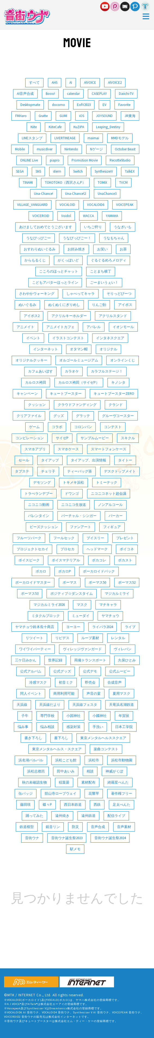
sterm (57, 171)
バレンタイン (38, 515)
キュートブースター (66, 393)
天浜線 (22, 704)
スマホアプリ (35, 449)
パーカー (116, 515)
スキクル (128, 438)
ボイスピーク (29, 560)
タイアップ (50, 460)
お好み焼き (76, 249)
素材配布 (88, 782)
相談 (90, 771)
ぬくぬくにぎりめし (64, 304)
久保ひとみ (127, 660)
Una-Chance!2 (75, 193)
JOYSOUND (104, 116)
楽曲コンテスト (106, 749)
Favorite (124, 104)
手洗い (98, 727)
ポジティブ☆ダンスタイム (71, 593)
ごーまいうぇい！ (104, 282)
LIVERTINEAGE (65, 138)
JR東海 (130, 116)
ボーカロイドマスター (33, 582)
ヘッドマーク (97, 549)
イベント (33, 338)
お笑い (102, 249)
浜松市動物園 (121, 760)
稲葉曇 (64, 782)
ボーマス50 (97, 582)
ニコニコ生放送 (73, 504)
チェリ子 (48, 471)
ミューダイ (81, 615)
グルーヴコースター (118, 415)
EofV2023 (84, 104)
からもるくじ (35, 260)
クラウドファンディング (77, 404)
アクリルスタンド (113, 315)
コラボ (57, 427)
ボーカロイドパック (99, 571)
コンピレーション (30, 438)
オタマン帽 (79, 349)
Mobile (20, 149)
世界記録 (55, 660)
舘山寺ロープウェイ (60, 793)
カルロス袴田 (35, 382)
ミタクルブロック (46, 615)
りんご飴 (99, 304)
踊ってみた (34, 815)
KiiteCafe (55, 127)
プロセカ (67, 549)
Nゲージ (96, 149)
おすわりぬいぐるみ (40, 249)
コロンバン (83, 427)
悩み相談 (47, 727)
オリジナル (108, 349)
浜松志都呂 (36, 771)
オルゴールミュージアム (78, 360)
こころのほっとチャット (58, 271)
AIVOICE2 (115, 82)
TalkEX (130, 171)
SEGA (20, 171)
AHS (54, 82)
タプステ (22, 471)
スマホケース (68, 449)
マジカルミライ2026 (49, 604)
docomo (58, 104)
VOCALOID (67, 204)
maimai (93, 138)
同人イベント (30, 693)
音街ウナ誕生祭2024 (110, 838)
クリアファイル (29, 415)
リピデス (62, 638)
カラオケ (72, 371)
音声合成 (98, 826)
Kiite (33, 127)
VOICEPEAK (124, 204)
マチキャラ (108, 604)
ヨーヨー (73, 627)
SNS (38, 171)
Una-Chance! (43, 193)
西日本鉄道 (73, 804)
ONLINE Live (29, 160)
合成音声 (114, 682)
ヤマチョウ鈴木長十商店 (34, 627)
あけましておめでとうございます (45, 227)
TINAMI (28, 182)
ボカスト (125, 560)
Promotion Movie (85, 160)
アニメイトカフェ (60, 327)
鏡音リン (53, 826)
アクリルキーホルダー (69, 315)
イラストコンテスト (68, 338)
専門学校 (47, 715)
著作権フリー (121, 793)
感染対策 (73, 727)
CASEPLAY (99, 93)
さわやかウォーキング (36, 293)
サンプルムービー (95, 438)
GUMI (63, 116)
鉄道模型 (27, 826)
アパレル (94, 327)
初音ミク (66, 682)
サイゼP (62, 438)
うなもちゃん (113, 238)
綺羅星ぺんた (118, 782)
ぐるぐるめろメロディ (108, 260)
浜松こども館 (65, 760)
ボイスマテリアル (66, 560)
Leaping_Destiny (108, 127)
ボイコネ (127, 549)
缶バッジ (26, 793)
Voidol (66, 216)
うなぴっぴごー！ (77, 238)
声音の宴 (94, 693)
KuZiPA (78, 127)
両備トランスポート (90, 660)
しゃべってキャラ (80, 293)
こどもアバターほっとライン (55, 282)
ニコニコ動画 (38, 504)
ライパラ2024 (102, 627)
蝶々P (47, 804)
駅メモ (75, 849)
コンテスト (113, 427)
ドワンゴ (72, 493)
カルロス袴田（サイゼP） (78, 382)
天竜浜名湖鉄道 (121, 704)
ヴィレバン (122, 649)
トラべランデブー (38, 493)
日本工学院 (124, 727)
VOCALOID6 (95, 204)
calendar (73, 93)
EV (104, 104)
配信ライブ (116, 815)
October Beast (125, 149)
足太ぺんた (121, 804)
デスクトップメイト (120, 471)
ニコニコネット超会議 (108, 493)
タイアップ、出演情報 (88, 460)
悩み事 (23, 727)
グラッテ (83, 415)
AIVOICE (90, 82)
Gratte (43, 116)
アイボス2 (31, 315)
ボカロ (41, 571)
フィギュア (112, 527)
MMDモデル (120, 138)
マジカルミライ (117, 593)
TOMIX (102, 182)
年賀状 (124, 715)
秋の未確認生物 (34, 782)
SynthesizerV (104, 171)
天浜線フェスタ (84, 704)
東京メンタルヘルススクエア (103, 738)
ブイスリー (95, 538)
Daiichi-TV (126, 93)
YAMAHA (112, 216)
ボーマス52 (126, 582)
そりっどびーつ (119, 293)
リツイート (34, 638)
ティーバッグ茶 (79, 471)
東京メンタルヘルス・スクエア (57, 749)
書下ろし (61, 738)
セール (24, 460)
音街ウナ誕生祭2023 (66, 838)
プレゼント (125, 538)
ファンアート (80, 527)
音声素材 (124, 826)
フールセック (64, 538)
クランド (116, 404)
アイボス (125, 304)
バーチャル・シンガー (79, 515)
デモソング (42, 482)
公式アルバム (30, 671)
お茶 (123, 249)
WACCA (88, 216)
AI (70, 82)
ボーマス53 (29, 593)
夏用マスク (121, 693)
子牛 (24, 715)
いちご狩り (93, 227)
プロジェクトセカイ (32, 549)
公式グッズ (62, 671)
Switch (78, 171)
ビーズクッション (44, 527)
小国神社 (73, 715)
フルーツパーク (29, 538)
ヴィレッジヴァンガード (82, 649)
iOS (81, 116)
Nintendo (71, 149)
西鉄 (97, 804)
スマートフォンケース (108, 449)
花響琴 (93, 793)
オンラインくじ (122, 360)
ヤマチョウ (110, 615)
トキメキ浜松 (73, 482)
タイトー (125, 460)
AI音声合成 (25, 93)
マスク (82, 604)
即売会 (90, 682)
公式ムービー (119, 671)
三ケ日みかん (25, 660)
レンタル (118, 638)
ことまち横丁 (100, 271)
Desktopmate (30, 104)
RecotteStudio (120, 160)
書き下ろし (33, 738)
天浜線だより (49, 704)
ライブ (130, 627)
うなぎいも (122, 227)
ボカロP (64, 571)
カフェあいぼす (40, 371)
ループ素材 (90, 638)
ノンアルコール (110, 504)
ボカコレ (99, 560)
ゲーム (34, 427)
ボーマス (70, 582)
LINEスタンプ (32, 138)
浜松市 (93, 760)
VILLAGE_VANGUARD (32, 204)
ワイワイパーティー (35, 649)
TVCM (123, 182)
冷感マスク (38, 682)
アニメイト (25, 327)
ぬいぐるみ (27, 304)
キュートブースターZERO (114, 393)
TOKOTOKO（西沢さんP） (65, 182)
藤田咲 (25, 804)
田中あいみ (66, 771)
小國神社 (100, 715)
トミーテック (106, 482)
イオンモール (123, 327)
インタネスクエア (110, 338)
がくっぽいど (68, 260)
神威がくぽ (114, 771)
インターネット (45, 349)
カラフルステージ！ (107, 371)
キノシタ (118, 382)
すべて (34, 82)
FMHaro (21, 116)
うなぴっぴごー (38, 238)
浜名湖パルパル (31, 760)
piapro (55, 160)
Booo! (50, 93)
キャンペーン (27, 393)
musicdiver (45, 149)
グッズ (58, 415)
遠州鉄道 (88, 815)
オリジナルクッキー (31, 360)
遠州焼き (62, 815)
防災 (75, 826)
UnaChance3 (107, 193)
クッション (37, 404)
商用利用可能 (64, 693)
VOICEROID (40, 216)
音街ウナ (32, 838)
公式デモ (90, 671)
